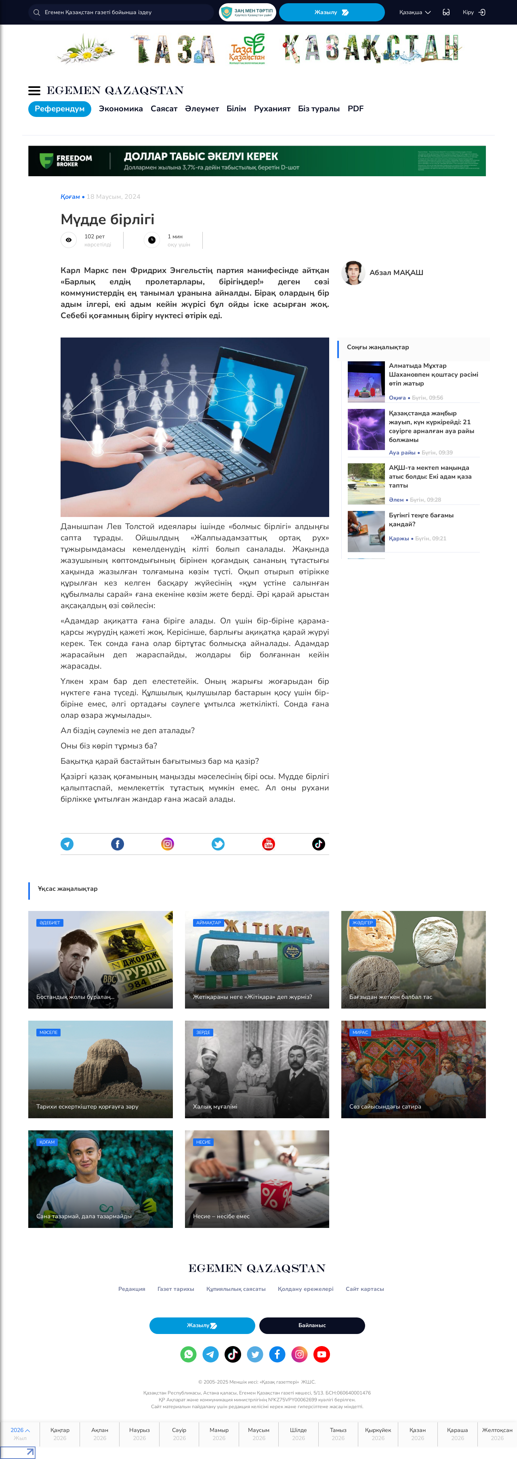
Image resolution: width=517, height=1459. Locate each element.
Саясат (164, 108)
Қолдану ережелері (306, 1289)
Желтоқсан (497, 1434)
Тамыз (338, 1434)
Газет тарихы (176, 1289)
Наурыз (139, 1434)
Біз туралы (319, 108)
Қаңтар (59, 1434)
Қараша (457, 1434)
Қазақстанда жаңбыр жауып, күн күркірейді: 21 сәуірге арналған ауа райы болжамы (431, 426)
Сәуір (179, 1434)
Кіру (474, 12)
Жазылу (332, 12)
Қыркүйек (377, 1434)
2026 (20, 1434)
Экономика (121, 108)
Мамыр (218, 1434)
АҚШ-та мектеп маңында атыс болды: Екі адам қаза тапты (430, 476)
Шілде (298, 1434)
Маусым (258, 1434)
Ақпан (99, 1434)
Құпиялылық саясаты (236, 1289)
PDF (356, 108)
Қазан (417, 1434)
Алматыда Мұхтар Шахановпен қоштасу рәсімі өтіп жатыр (433, 374)
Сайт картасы (365, 1289)
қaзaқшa (415, 12)
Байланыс (312, 1325)
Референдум (60, 108)
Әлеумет (202, 108)
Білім (236, 108)
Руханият (272, 108)
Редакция (131, 1289)
